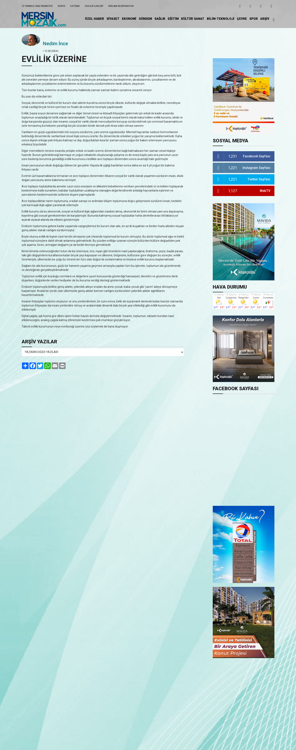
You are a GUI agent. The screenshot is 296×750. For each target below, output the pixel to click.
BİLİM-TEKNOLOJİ (220, 19)
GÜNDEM (145, 19)
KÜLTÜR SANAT (192, 19)
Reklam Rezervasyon (121, 6)
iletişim (75, 6)
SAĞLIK (159, 19)
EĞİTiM (173, 19)
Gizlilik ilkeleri (94, 6)
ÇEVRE (242, 19)
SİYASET (112, 19)
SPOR (253, 19)
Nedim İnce (55, 43)
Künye (61, 6)
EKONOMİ (129, 19)
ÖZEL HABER (94, 19)
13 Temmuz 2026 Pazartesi (37, 6)
